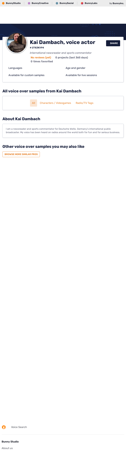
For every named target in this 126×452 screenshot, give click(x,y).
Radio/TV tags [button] (84, 102)
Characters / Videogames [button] (55, 102)
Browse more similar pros (21, 154)
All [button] (33, 102)
